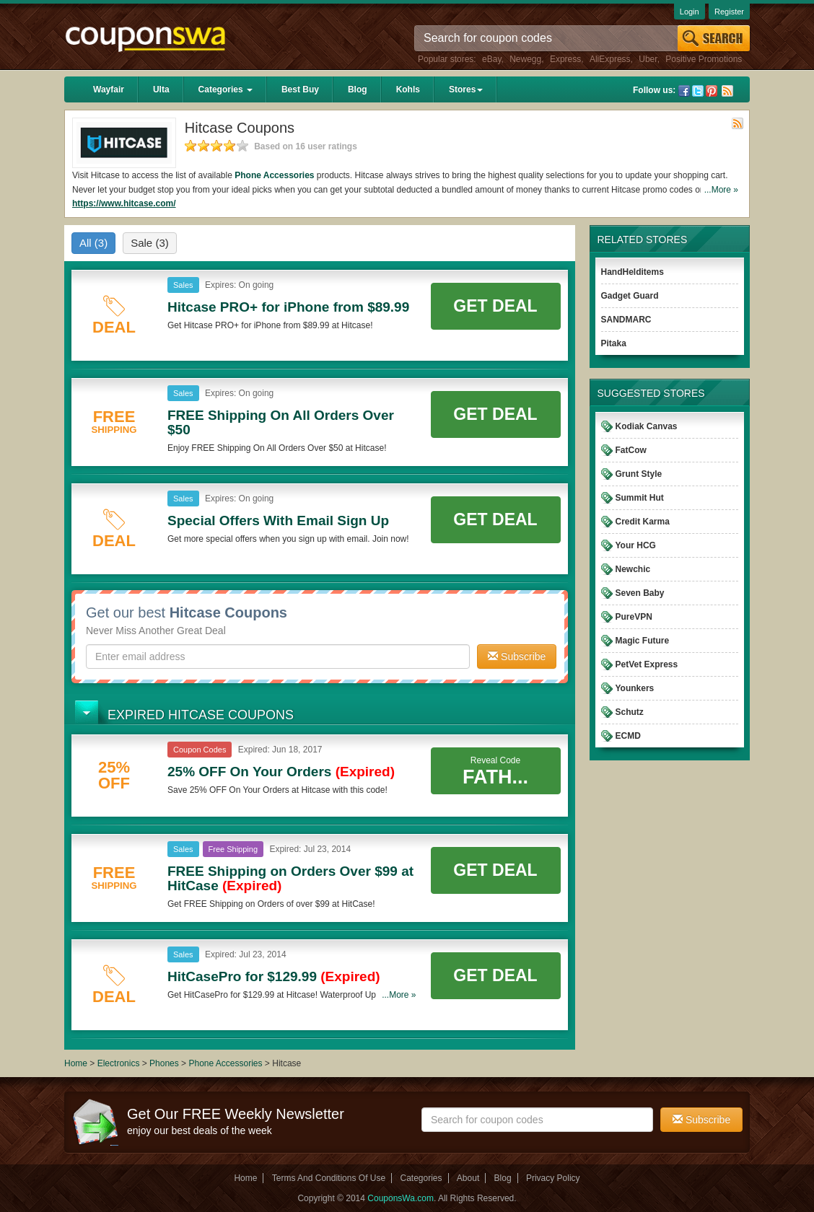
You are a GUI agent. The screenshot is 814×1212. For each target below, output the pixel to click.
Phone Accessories (274, 175)
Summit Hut (640, 498)
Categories (225, 89)
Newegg (525, 59)
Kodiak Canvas (647, 426)
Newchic (633, 569)
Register (729, 11)
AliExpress (610, 59)
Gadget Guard (630, 296)
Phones (164, 1063)
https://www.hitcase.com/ (124, 203)
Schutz (630, 712)
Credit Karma (643, 522)
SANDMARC (626, 320)
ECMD (628, 736)
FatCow (631, 450)
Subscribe (517, 656)
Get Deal (495, 306)
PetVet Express (647, 664)
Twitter (698, 91)
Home (75, 1063)
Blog (357, 89)
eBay (491, 59)
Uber (648, 59)
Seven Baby (640, 593)
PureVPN (634, 617)
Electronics (118, 1063)
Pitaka (613, 343)
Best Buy (300, 89)
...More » (721, 190)
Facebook (684, 91)
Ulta (161, 89)
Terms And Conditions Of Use (328, 1178)
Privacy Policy (553, 1178)
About (468, 1178)
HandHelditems (632, 272)
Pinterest (711, 91)
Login (689, 11)
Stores (466, 89)
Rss (727, 91)
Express (565, 59)
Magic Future (643, 641)
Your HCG (636, 545)
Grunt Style (639, 474)
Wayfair (108, 89)
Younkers (635, 688)
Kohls (408, 89)
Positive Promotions (703, 59)
